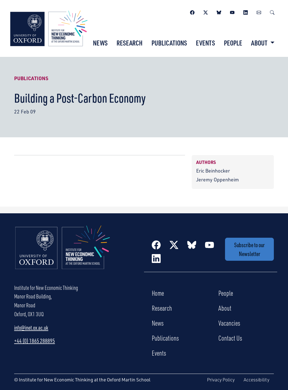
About (224, 307)
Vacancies (229, 322)
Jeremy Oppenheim (217, 179)
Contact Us (230, 337)
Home (158, 292)
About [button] (260, 42)
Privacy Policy (221, 380)
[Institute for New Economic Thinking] (49, 27)
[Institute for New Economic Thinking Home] (62, 253)
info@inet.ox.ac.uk (31, 327)
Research (130, 42)
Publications (169, 42)
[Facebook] (192, 11)
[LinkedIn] (245, 11)
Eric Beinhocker (213, 170)
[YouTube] (232, 11)
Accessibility (256, 380)
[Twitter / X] (205, 11)
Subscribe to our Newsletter (249, 249)
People (233, 42)
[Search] (272, 11)
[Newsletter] (259, 11)
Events (205, 42)
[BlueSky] (219, 11)
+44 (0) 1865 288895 (34, 340)
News (100, 42)
